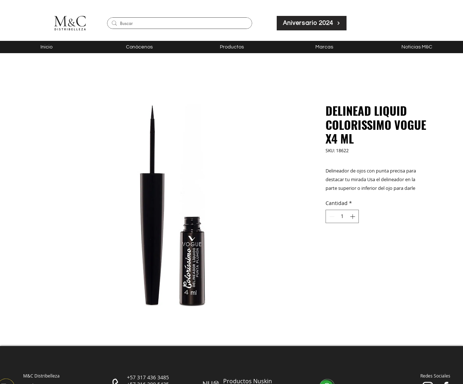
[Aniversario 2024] (312, 23)
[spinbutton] (342, 216)
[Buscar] (178, 24)
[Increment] (353, 216)
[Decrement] (331, 216)
